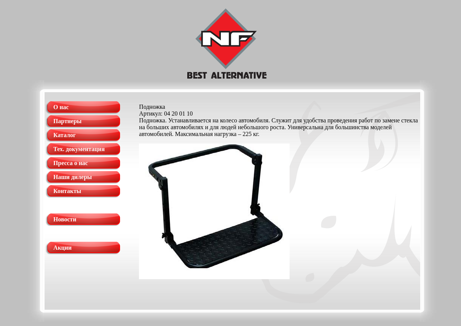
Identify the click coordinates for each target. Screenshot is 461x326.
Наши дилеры (72, 177)
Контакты (67, 191)
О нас (61, 107)
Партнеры (67, 121)
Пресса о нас (70, 163)
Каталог (64, 135)
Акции (62, 247)
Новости (64, 219)
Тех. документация (79, 149)
